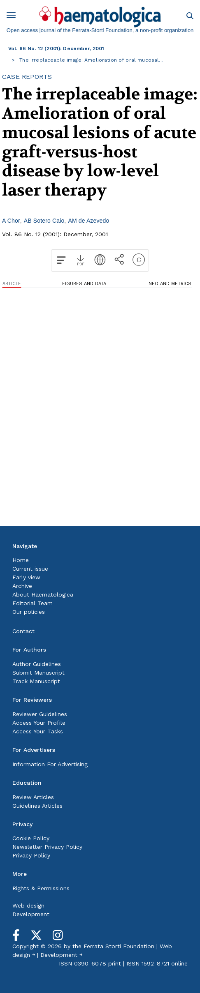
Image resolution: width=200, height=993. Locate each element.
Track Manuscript (36, 681)
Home (20, 560)
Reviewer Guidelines (39, 714)
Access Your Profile (38, 722)
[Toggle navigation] (14, 16)
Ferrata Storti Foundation (119, 946)
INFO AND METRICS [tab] (169, 283)
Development (30, 914)
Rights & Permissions (41, 888)
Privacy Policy (31, 855)
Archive (22, 586)
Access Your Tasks (37, 731)
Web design (28, 905)
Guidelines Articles (37, 805)
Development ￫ (61, 955)
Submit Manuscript (38, 672)
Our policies (28, 611)
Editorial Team (32, 603)
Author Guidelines (36, 664)
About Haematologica (42, 594)
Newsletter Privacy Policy (47, 846)
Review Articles (33, 797)
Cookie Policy (30, 838)
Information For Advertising (50, 764)
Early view (26, 577)
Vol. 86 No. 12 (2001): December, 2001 (56, 48)
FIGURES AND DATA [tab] (84, 283)
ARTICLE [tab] (11, 283)
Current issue (30, 568)
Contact (23, 631)
